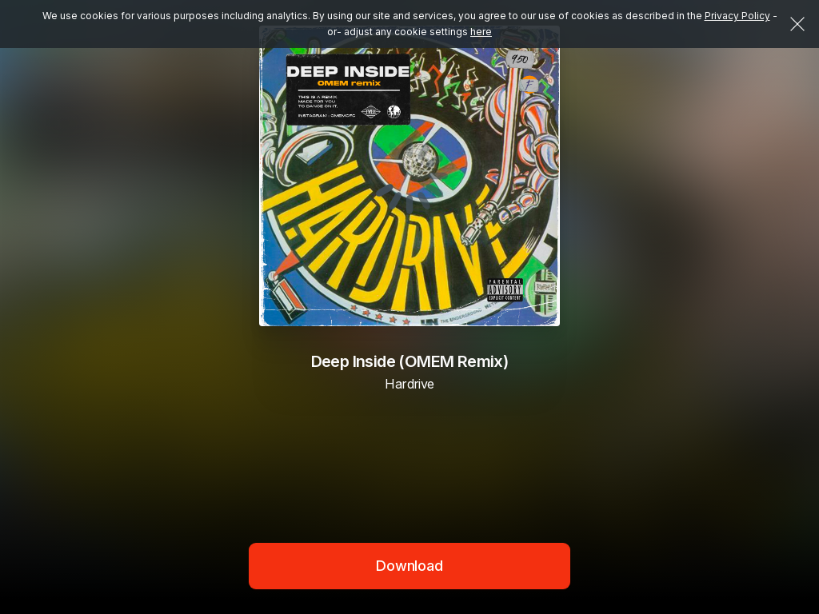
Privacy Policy (737, 16)
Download (409, 565)
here (481, 32)
